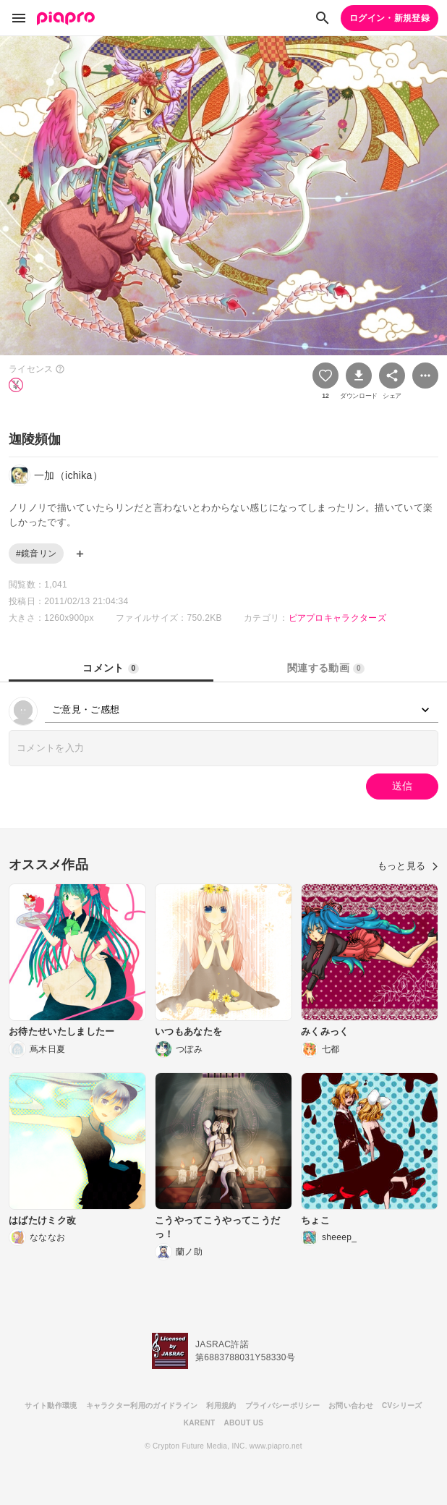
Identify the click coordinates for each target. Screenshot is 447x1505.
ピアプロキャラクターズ (338, 618)
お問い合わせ (350, 1405)
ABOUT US (243, 1423)
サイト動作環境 (51, 1405)
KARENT (200, 1423)
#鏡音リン (36, 553)
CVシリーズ (402, 1405)
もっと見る (408, 865)
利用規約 (221, 1405)
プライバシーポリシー (282, 1405)
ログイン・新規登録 (389, 18)
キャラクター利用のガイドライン (142, 1405)
